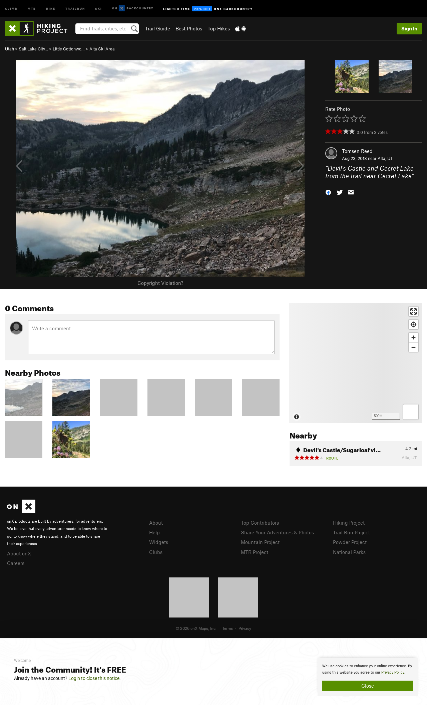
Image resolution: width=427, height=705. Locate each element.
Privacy (245, 628)
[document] (367, 677)
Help (154, 532)
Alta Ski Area (102, 48)
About (156, 523)
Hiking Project (349, 523)
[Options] (410, 411)
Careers (15, 563)
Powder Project (350, 542)
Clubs (155, 552)
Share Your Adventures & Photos (277, 532)
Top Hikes (218, 28)
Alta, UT (385, 158)
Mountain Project (260, 542)
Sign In (409, 28)
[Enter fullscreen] (413, 311)
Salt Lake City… (33, 48)
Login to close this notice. (94, 678)
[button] (328, 191)
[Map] (356, 363)
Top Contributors (260, 523)
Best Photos (188, 28)
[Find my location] (413, 324)
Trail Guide (157, 28)
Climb (11, 8)
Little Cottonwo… (69, 48)
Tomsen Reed (357, 151)
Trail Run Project (351, 532)
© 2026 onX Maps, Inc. (196, 628)
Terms (227, 628)
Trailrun (75, 8)
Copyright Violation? (160, 283)
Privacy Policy (392, 672)
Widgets (158, 542)
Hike (50, 8)
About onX (19, 553)
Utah (9, 48)
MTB (32, 8)
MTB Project (254, 552)
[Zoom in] (413, 337)
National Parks (349, 552)
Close (367, 686)
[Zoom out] (413, 347)
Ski (98, 8)
